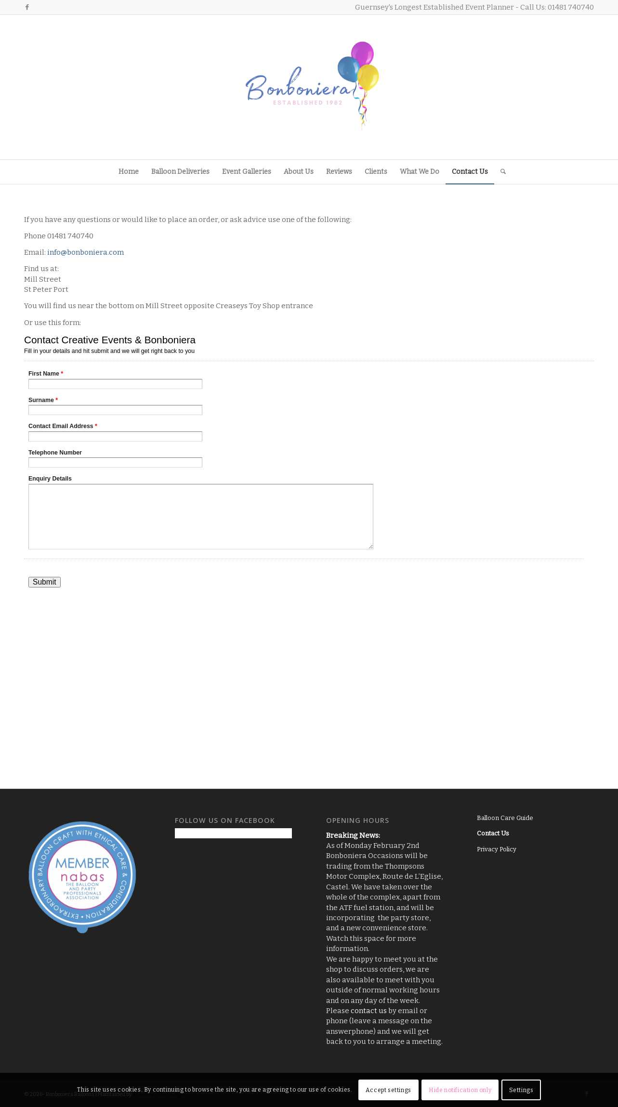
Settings (521, 1090)
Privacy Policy (496, 849)
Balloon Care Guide (505, 817)
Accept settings (388, 1090)
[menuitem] (128, 172)
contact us (369, 1010)
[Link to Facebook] (27, 7)
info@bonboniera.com (85, 252)
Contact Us (493, 833)
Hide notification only (460, 1090)
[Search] (500, 172)
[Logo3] (309, 87)
